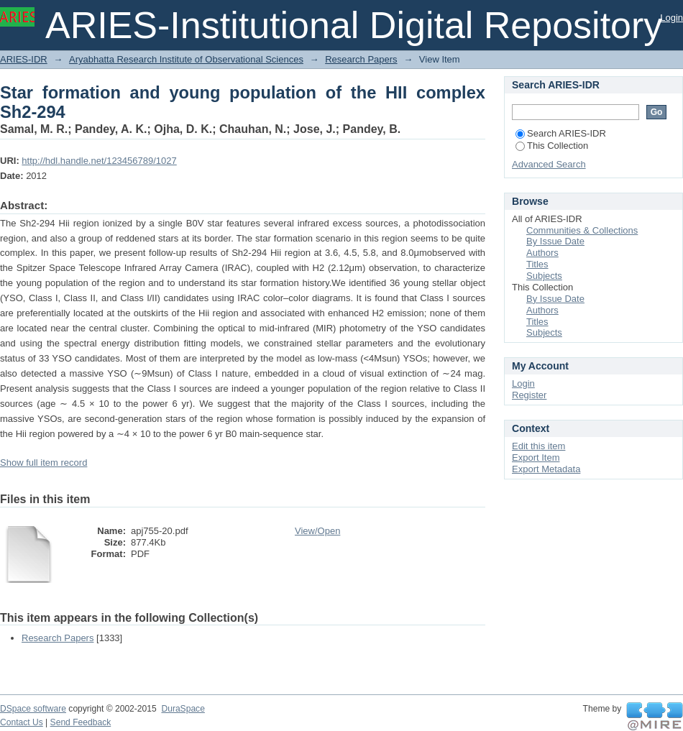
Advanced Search (549, 164)
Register (529, 395)
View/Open (317, 530)
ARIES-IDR (23, 59)
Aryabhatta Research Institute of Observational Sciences (186, 59)
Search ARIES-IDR (560, 133)
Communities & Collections (582, 230)
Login (671, 17)
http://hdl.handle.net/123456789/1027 (99, 160)
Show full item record (43, 462)
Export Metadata (546, 469)
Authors (542, 252)
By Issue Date (555, 241)
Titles (537, 264)
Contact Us (21, 722)
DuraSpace (182, 709)
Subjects (544, 275)
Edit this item (538, 446)
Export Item (535, 457)
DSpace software (33, 709)
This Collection (551, 145)
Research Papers (361, 59)
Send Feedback (80, 722)
